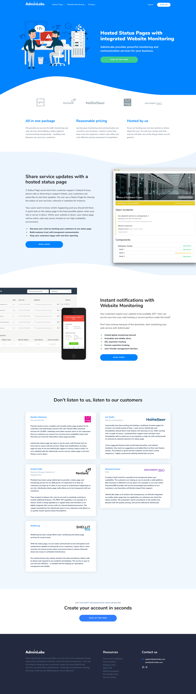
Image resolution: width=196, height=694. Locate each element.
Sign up (164, 4)
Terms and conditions (114, 659)
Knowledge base (112, 674)
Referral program (112, 671)
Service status (110, 677)
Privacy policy (110, 662)
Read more (44, 244)
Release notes (110, 665)
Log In (150, 5)
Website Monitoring (75, 5)
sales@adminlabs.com (154, 662)
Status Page (57, 5)
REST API (108, 668)
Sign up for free (119, 59)
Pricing (91, 5)
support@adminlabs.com (153, 659)
